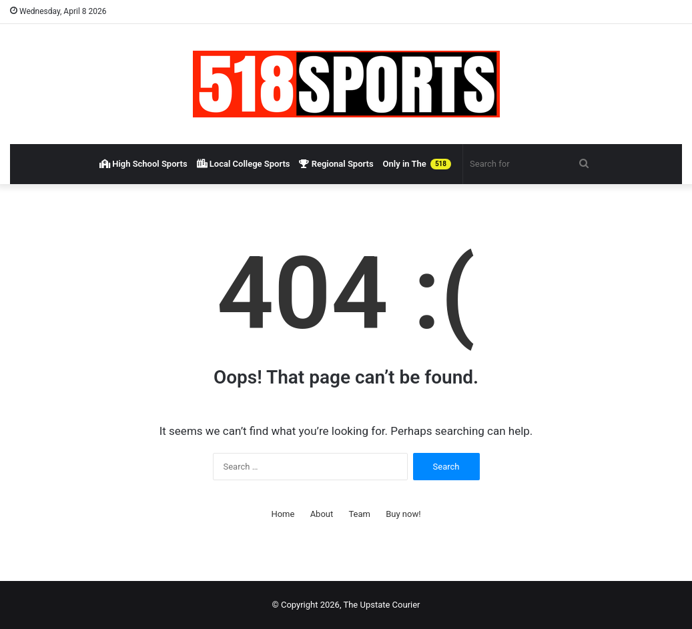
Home (282, 514)
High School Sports (143, 164)
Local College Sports (243, 164)
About (322, 514)
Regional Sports (336, 164)
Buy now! (403, 514)
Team (359, 514)
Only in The (417, 164)
